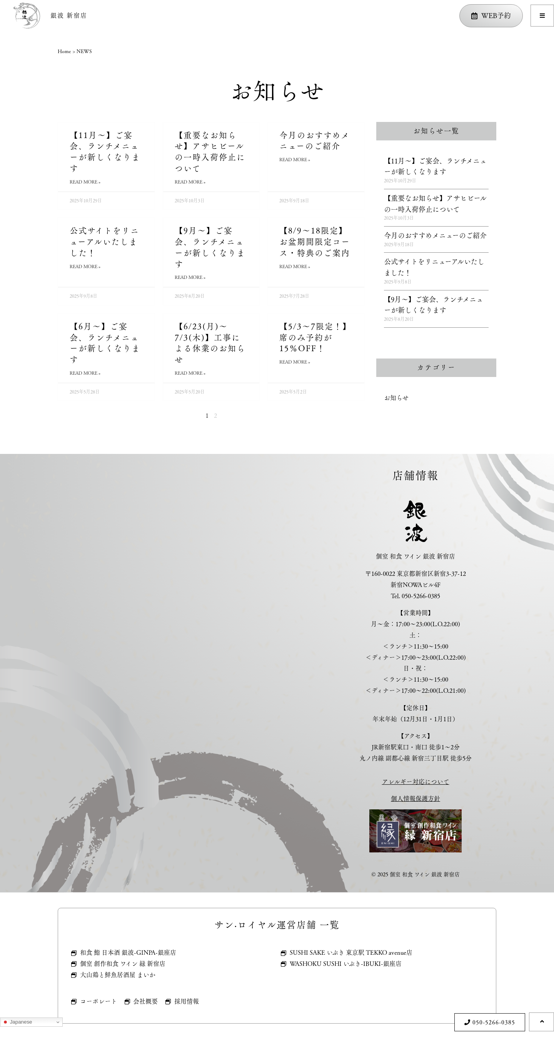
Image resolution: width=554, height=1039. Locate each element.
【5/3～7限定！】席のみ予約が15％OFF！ (315, 337)
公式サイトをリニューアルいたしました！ (104, 241)
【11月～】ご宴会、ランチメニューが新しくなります (105, 152)
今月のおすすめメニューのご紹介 (314, 141)
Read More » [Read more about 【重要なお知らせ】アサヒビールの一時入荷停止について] (190, 181)
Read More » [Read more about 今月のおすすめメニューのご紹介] (294, 159)
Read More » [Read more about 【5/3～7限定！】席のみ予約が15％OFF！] (294, 361)
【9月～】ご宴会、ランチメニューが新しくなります (210, 247)
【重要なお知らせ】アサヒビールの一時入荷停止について (210, 152)
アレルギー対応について (415, 782)
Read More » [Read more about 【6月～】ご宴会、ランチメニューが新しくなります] (85, 373)
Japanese (17, 1022)
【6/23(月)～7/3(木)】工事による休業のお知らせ (210, 343)
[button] (542, 16)
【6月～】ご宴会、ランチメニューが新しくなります (105, 343)
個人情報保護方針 (415, 799)
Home (64, 51)
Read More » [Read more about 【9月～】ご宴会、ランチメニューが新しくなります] (190, 277)
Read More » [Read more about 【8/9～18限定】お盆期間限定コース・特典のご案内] (294, 266)
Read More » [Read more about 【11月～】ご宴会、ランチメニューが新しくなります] (85, 181)
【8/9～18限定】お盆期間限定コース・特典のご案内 (314, 241)
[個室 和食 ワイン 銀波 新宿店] (138, 673)
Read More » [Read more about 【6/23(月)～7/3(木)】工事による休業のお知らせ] (190, 373)
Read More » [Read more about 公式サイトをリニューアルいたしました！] (85, 266)
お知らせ (396, 398)
